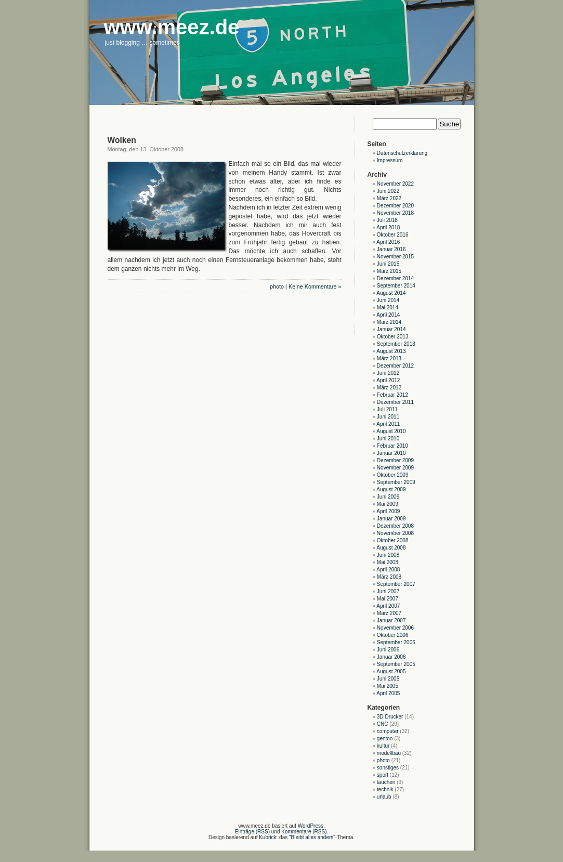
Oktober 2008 (393, 540)
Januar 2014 (391, 329)
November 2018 (395, 213)
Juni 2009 (388, 497)
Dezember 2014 (395, 278)
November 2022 (395, 184)
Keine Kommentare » (315, 286)
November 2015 (395, 256)
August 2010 (390, 431)
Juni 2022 (388, 191)
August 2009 (390, 489)
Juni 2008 (388, 555)
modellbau (389, 753)
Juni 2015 (388, 264)
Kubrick (267, 837)
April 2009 (388, 511)
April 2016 (388, 242)
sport (382, 775)
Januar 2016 (391, 249)
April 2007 (388, 606)
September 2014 (396, 286)
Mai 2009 (387, 504)
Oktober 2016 (393, 235)
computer (388, 731)
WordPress (310, 826)
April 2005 (388, 693)
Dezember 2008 (395, 526)
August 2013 (390, 351)
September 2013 (396, 344)
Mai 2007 (387, 599)
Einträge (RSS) (252, 831)
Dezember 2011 (395, 402)
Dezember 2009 (395, 460)
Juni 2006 (388, 649)
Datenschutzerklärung (402, 153)
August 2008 (390, 548)
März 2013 (389, 358)
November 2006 (395, 628)
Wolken (122, 140)
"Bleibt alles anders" (312, 837)
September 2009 (396, 482)
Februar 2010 (392, 446)
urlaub (384, 797)
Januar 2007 (391, 620)
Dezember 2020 (395, 205)
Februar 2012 (392, 395)
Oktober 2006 (393, 635)
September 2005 (396, 664)
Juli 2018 (387, 220)
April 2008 (388, 569)
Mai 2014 (387, 307)
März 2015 (389, 271)
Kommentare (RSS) (303, 831)
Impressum (389, 160)
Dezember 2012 (395, 366)
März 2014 (389, 322)
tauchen (386, 782)
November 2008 (395, 533)
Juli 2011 (387, 409)
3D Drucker (390, 717)
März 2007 (389, 613)
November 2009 (395, 468)
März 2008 (389, 577)
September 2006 (396, 642)
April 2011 (388, 424)
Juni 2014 (388, 300)
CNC (382, 724)
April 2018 (388, 227)
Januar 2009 (391, 518)
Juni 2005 (388, 679)
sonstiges (388, 767)
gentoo (385, 738)
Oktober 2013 (393, 336)
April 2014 (388, 315)
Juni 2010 (388, 438)
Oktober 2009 (393, 475)
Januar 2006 (391, 657)
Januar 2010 (391, 453)
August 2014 (390, 293)
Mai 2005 (387, 686)
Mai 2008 (387, 562)
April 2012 (388, 380)
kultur (383, 746)
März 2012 (389, 387)
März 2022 (389, 198)
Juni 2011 (388, 417)
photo (277, 286)
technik (385, 789)
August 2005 (390, 671)
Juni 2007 (388, 591)
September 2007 (396, 584)
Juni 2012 (388, 373)
